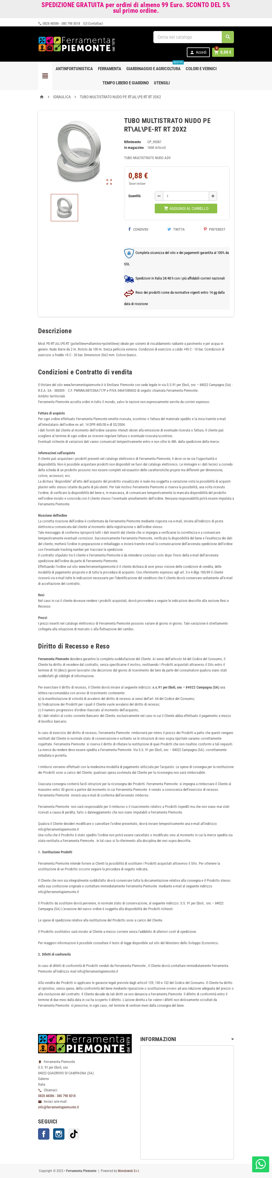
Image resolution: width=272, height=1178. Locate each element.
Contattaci (93, 23)
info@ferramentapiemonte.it (58, 1107)
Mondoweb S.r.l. (129, 1171)
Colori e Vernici (201, 68)
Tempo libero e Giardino (125, 83)
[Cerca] (193, 37)
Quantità (134, 196)
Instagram (58, 1134)
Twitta (176, 229)
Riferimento (132, 142)
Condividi (138, 229)
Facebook (43, 1134)
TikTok (73, 1134)
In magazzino (134, 147)
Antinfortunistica (74, 68)
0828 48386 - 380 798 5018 (59, 23)
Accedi (199, 52)
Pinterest (214, 229)
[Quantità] (186, 196)
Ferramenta (109, 68)
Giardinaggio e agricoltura (154, 66)
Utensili (162, 83)
